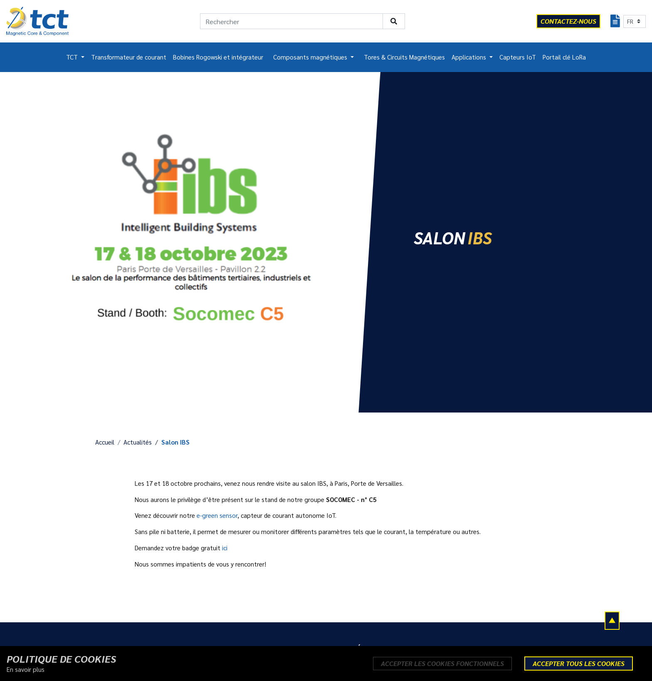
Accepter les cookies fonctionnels (442, 663)
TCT (72, 57)
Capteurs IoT (517, 57)
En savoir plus (25, 669)
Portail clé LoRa (564, 57)
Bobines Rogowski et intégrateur (218, 57)
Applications (470, 57)
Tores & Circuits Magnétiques (404, 57)
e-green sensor (217, 515)
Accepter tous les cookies (579, 663)
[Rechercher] (291, 21)
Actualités (137, 442)
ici (224, 548)
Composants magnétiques (311, 57)
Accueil (104, 442)
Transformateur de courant (128, 57)
